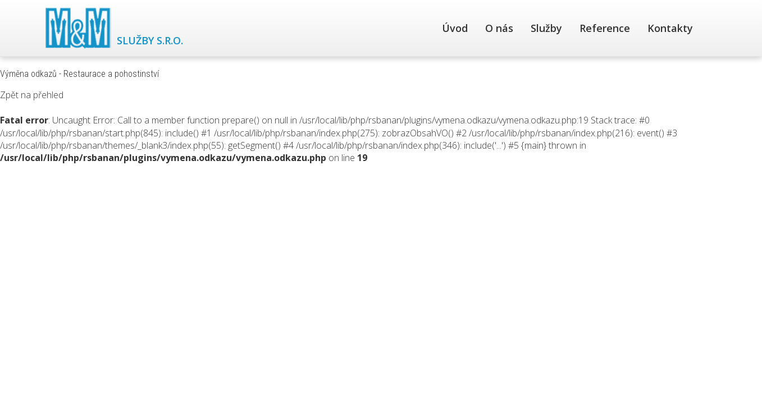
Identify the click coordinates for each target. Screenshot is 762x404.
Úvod (455, 28)
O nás (499, 28)
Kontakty (670, 28)
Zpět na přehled (31, 95)
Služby (546, 28)
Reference (605, 28)
